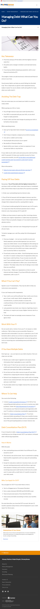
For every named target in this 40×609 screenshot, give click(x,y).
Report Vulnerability (6, 582)
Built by (9, 600)
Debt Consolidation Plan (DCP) (26, 432)
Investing (4, 572)
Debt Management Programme (25, 406)
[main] (20, 281)
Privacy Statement (6, 584)
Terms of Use (5, 587)
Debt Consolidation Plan (17, 414)
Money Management (7, 566)
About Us (4, 564)
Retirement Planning (7, 574)
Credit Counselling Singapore (17, 402)
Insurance (4, 569)
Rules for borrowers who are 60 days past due (17, 170)
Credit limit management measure (13, 173)
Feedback (4, 579)
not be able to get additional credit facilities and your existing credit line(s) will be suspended (18, 160)
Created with (9, 597)
